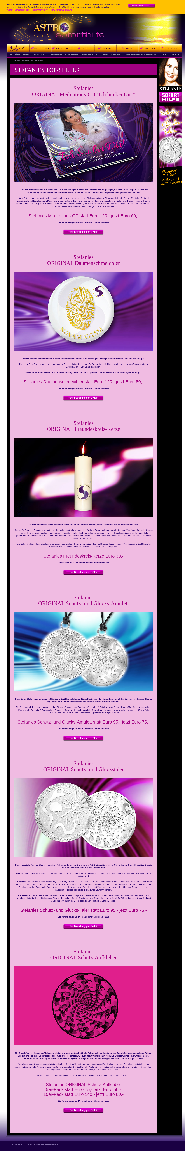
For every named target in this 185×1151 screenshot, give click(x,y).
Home (16, 61)
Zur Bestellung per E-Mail (83, 232)
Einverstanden (137, 5)
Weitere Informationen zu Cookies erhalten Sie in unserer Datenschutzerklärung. (39, 10)
